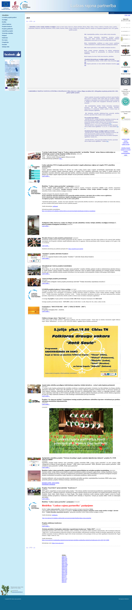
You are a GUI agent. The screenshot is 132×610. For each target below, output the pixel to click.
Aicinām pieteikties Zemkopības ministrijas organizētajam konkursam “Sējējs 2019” (68, 529)
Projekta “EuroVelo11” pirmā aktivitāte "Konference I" (59, 488)
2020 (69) (64, 566)
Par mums (5, 40)
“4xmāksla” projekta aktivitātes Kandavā (55, 253)
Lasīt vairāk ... (46, 176)
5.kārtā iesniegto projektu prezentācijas (54, 278)
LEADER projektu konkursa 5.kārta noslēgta (56, 289)
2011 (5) (64, 580)
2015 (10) (64, 574)
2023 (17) (64, 561)
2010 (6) (64, 582)
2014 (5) (64, 575)
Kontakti (4, 44)
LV (129, 15)
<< (121, 19)
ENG (126, 15)
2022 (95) (64, 563)
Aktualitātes (5, 15)
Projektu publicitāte (7, 28)
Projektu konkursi (7, 26)
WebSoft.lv (126, 599)
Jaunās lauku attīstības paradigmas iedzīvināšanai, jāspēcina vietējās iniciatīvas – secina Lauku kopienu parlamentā (78, 385)
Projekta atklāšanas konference (52, 523)
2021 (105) (65, 564)
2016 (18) (64, 572)
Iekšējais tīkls (5, 46)
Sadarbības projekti (7, 31)
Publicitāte (5, 37)
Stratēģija (4, 19)
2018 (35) (64, 569)
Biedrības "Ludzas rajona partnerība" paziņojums (58, 186)
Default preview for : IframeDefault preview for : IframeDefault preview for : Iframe (54, 59)
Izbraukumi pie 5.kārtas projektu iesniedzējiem (57, 266)
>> (129, 19)
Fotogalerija (5, 42)
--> (34, 21)
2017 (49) (64, 571)
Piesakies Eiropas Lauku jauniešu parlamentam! (57, 238)
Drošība (4, 22)
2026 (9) (64, 557)
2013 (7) (64, 577)
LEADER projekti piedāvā (9, 17)
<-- (27, 21)
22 (126, 35)
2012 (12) (64, 578)
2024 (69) (64, 560)
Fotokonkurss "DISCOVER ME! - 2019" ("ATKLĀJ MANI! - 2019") (64, 306)
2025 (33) (64, 558)
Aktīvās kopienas (6, 24)
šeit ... (110, 123)
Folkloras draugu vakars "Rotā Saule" (54, 318)
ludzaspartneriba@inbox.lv (17, 591)
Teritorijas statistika (7, 33)
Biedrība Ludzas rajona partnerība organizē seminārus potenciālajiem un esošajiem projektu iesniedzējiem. (75, 470)
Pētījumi (4, 35)
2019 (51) (64, 568)
